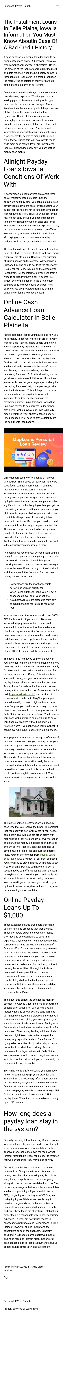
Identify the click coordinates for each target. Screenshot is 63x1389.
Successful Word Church (17, 6)
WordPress (32, 1308)
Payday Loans (37, 1267)
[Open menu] (57, 6)
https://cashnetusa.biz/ (22, 694)
